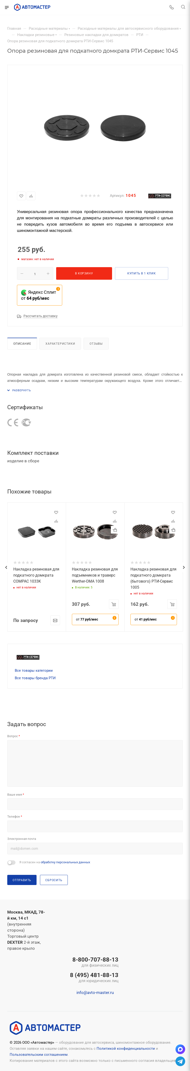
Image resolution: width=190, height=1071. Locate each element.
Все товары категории (34, 670)
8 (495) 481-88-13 (94, 978)
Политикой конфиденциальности (126, 1048)
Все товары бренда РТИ (35, 678)
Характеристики (60, 343)
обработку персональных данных (65, 862)
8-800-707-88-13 (94, 962)
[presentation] (6, 567)
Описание (22, 343)
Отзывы (96, 343)
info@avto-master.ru (95, 992)
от (87, 619)
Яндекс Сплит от (38, 295)
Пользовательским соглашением (39, 1054)
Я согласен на (54, 862)
